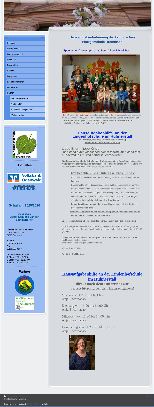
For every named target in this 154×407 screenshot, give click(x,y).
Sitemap (22, 396)
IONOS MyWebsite (33, 404)
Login (148, 396)
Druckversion (11, 396)
